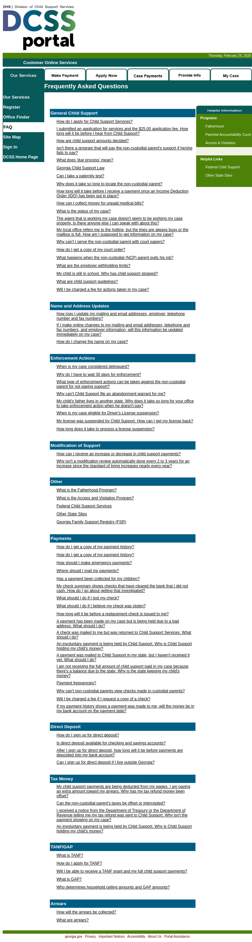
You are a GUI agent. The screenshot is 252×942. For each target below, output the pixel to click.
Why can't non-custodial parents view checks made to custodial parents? (121, 691)
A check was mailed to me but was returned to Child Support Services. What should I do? (124, 635)
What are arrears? (73, 920)
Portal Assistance (177, 936)
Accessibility (136, 936)
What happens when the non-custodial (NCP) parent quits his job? (115, 257)
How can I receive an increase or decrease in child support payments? (119, 454)
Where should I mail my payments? (88, 570)
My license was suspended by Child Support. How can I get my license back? (125, 421)
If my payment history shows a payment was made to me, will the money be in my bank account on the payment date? (125, 708)
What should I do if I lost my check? (88, 598)
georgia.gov (73, 936)
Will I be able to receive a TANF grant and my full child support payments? (122, 871)
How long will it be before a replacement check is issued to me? (113, 614)
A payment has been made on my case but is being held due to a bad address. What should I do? (118, 623)
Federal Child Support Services (84, 506)
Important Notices (112, 936)
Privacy (90, 936)
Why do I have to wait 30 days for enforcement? (99, 374)
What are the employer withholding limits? (93, 265)
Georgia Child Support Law (80, 168)
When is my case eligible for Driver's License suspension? (108, 413)
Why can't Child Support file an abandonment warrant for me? (111, 393)
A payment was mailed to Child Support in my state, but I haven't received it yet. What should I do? (123, 657)
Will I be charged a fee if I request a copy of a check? (103, 699)
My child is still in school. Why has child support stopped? (107, 273)
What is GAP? (69, 879)
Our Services (16, 97)
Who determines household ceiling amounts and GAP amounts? (113, 887)
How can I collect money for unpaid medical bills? (100, 203)
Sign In (10, 146)
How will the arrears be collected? (86, 912)
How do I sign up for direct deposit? (88, 735)
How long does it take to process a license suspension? (106, 429)
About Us (155, 936)
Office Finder (16, 117)
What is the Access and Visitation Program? (95, 498)
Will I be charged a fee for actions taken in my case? (103, 289)
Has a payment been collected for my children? (98, 578)
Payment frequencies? (76, 683)
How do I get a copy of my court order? (91, 249)
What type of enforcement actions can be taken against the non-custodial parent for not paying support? (121, 384)
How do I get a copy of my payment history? (95, 547)
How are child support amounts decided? (93, 140)
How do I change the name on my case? (92, 341)
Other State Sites (72, 514)
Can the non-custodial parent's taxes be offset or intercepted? (111, 803)
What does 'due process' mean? (85, 160)
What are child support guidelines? (87, 281)
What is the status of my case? (84, 211)
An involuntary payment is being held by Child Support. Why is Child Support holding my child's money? (124, 646)
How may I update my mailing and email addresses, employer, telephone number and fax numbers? (121, 316)
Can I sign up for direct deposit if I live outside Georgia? (106, 762)
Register (11, 107)
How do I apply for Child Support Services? (95, 121)
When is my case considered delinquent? (93, 366)
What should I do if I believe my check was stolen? (101, 606)
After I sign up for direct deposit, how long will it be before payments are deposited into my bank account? (120, 752)
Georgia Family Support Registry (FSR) (91, 522)
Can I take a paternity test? (80, 176)
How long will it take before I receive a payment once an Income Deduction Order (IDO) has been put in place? (123, 193)
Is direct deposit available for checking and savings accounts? (111, 743)
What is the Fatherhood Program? (87, 490)
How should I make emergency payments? (94, 562)
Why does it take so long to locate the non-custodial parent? (109, 184)
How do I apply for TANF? (79, 863)
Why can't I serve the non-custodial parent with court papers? (111, 241)
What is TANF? (70, 855)
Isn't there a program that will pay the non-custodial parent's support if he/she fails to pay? (124, 150)
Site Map (12, 136)
